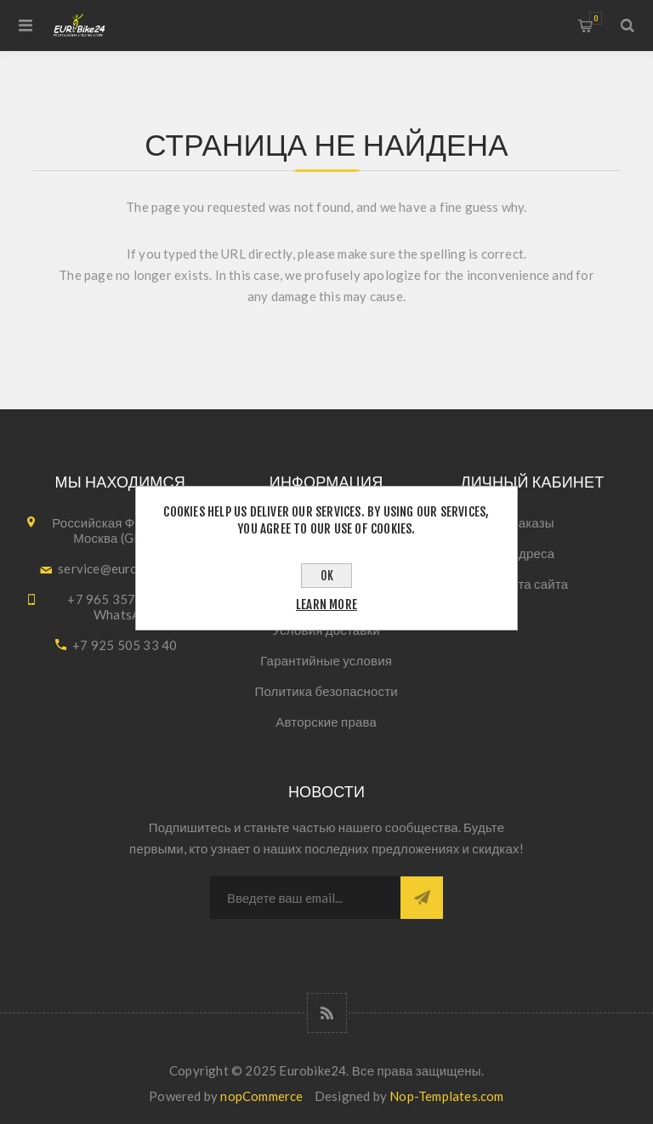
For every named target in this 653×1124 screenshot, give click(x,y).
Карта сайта (533, 583)
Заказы (532, 522)
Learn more (326, 604)
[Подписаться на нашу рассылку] (305, 897)
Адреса (532, 553)
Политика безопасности (325, 691)
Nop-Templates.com (446, 1096)
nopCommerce (261, 1096)
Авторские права (326, 721)
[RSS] (327, 1013)
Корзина (595, 18)
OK (327, 575)
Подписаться (421, 897)
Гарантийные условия (326, 660)
